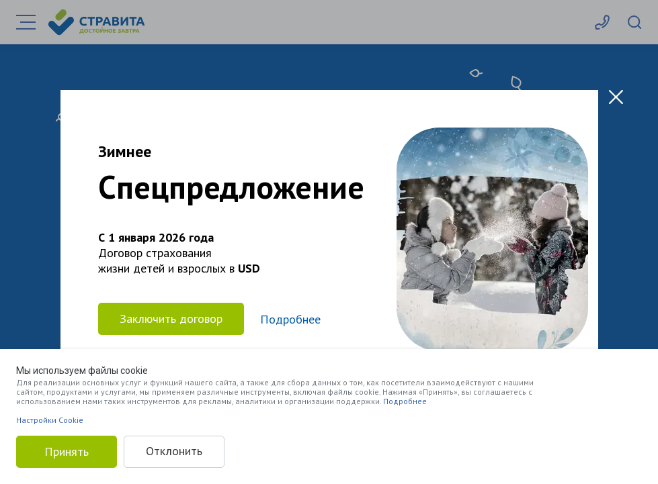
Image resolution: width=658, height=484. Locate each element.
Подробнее (405, 401)
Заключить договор (171, 318)
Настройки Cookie (49, 420)
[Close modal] (616, 97)
